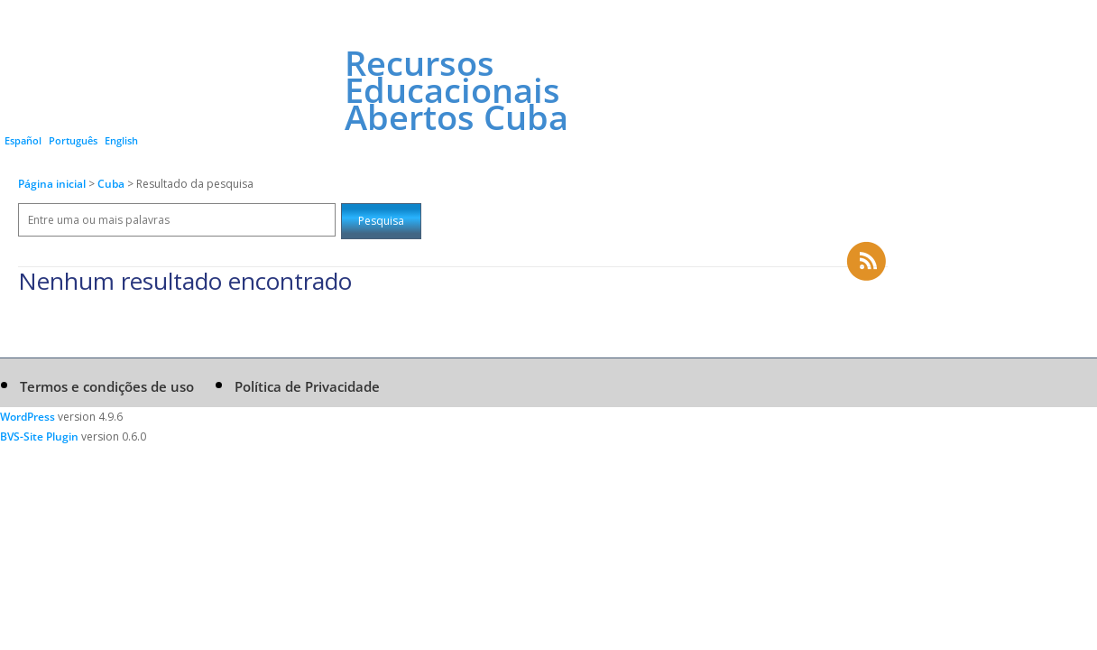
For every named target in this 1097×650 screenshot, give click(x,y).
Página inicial (52, 183)
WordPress (27, 416)
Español (23, 140)
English (121, 140)
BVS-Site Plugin (39, 436)
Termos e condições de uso (107, 386)
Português (73, 140)
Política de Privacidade (307, 386)
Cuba (112, 183)
